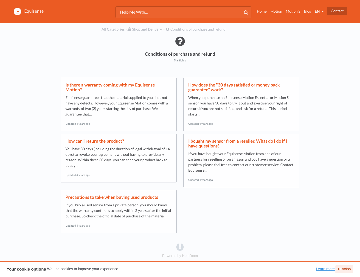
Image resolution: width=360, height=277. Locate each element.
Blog (307, 11)
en (317, 11)
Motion (276, 11)
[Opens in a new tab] (180, 247)
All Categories (113, 29)
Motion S (293, 11)
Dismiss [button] (344, 269)
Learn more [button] (325, 269)
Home (262, 11)
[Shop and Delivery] (144, 29)
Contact (337, 11)
